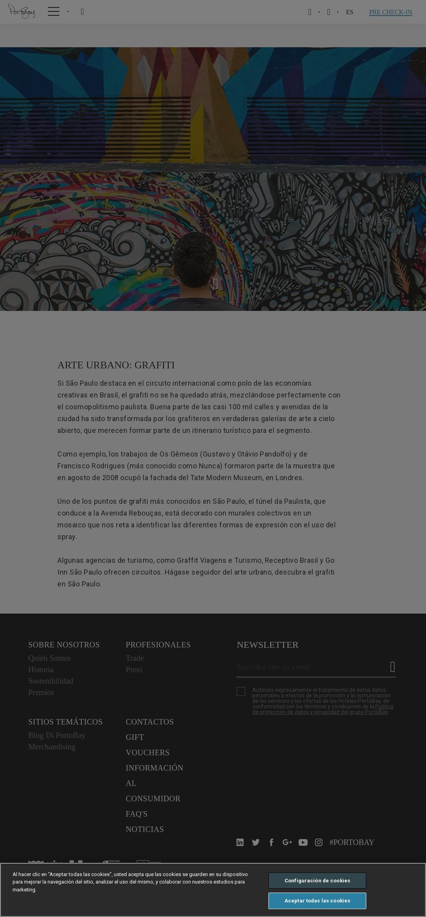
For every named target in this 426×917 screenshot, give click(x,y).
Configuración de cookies (317, 881)
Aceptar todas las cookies (317, 901)
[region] (213, 890)
